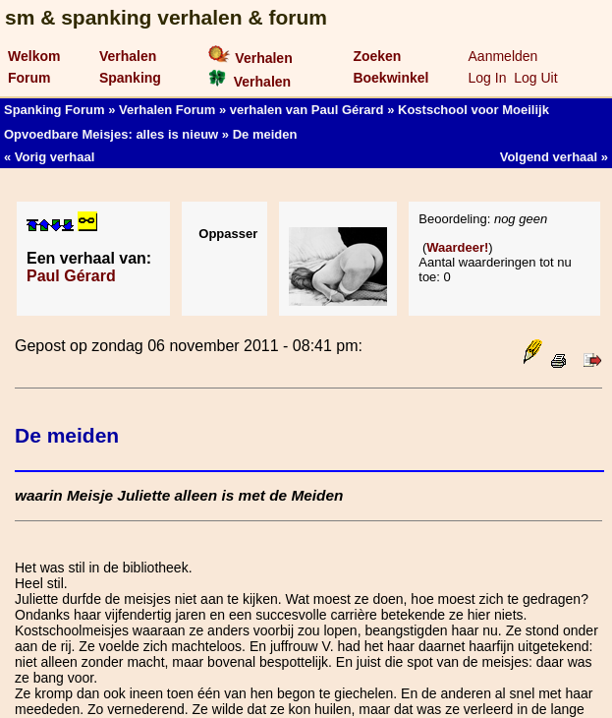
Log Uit (535, 78)
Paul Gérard (71, 276)
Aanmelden (503, 56)
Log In (488, 78)
